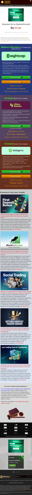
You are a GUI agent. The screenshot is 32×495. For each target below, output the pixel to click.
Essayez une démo (17, 81)
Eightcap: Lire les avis (16, 87)
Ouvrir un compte (17, 77)
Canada (2, 5)
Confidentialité (12, 480)
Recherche (27, 480)
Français (11, 5)
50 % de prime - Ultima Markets (17, 128)
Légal (25, 480)
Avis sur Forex (17, 5)
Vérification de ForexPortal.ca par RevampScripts (20, 490)
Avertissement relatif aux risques (19, 480)
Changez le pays (29, 476)
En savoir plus (8, 493)
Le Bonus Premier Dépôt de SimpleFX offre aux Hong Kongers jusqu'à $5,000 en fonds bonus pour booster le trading (14, 216)
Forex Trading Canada (5, 41)
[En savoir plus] (17, 229)
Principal (6, 5)
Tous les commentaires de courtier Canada (16, 93)
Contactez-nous (8, 480)
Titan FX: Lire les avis (16, 181)
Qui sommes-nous (2, 480)
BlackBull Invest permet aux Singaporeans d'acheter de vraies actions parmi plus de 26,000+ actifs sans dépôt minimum (14, 253)
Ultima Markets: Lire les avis (16, 132)
